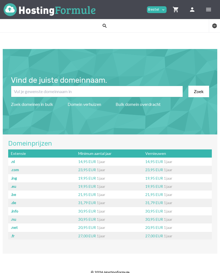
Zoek (199, 91)
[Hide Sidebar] (208, 9)
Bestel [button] (156, 9)
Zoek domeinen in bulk (32, 104)
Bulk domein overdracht (138, 104)
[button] (175, 9)
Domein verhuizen (84, 104)
